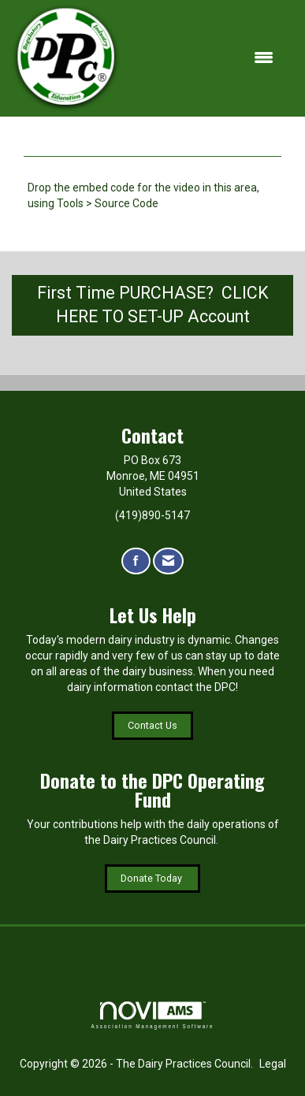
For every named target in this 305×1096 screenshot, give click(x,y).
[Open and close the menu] (205, 58)
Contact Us (152, 725)
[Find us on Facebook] (136, 561)
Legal (272, 1063)
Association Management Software (152, 1015)
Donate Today (152, 878)
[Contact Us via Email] (168, 561)
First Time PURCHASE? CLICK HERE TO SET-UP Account (153, 305)
